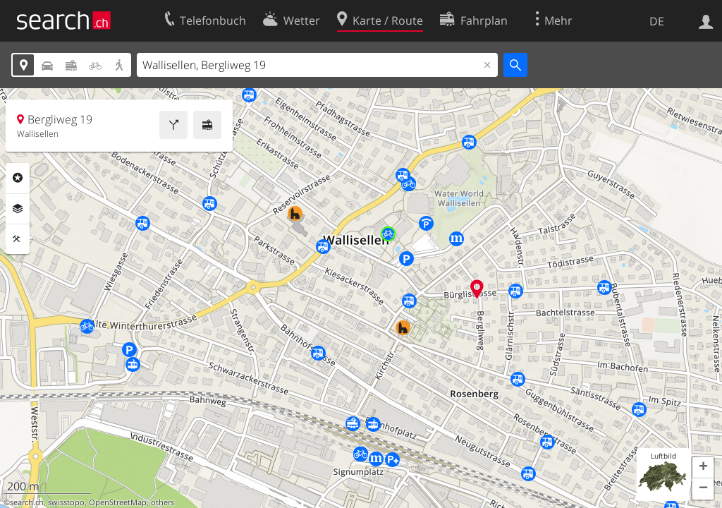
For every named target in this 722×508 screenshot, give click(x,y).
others (162, 502)
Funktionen (18, 239)
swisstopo (66, 502)
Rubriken (18, 178)
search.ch (27, 502)
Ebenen (18, 209)
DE (656, 21)
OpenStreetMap (118, 502)
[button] (703, 467)
